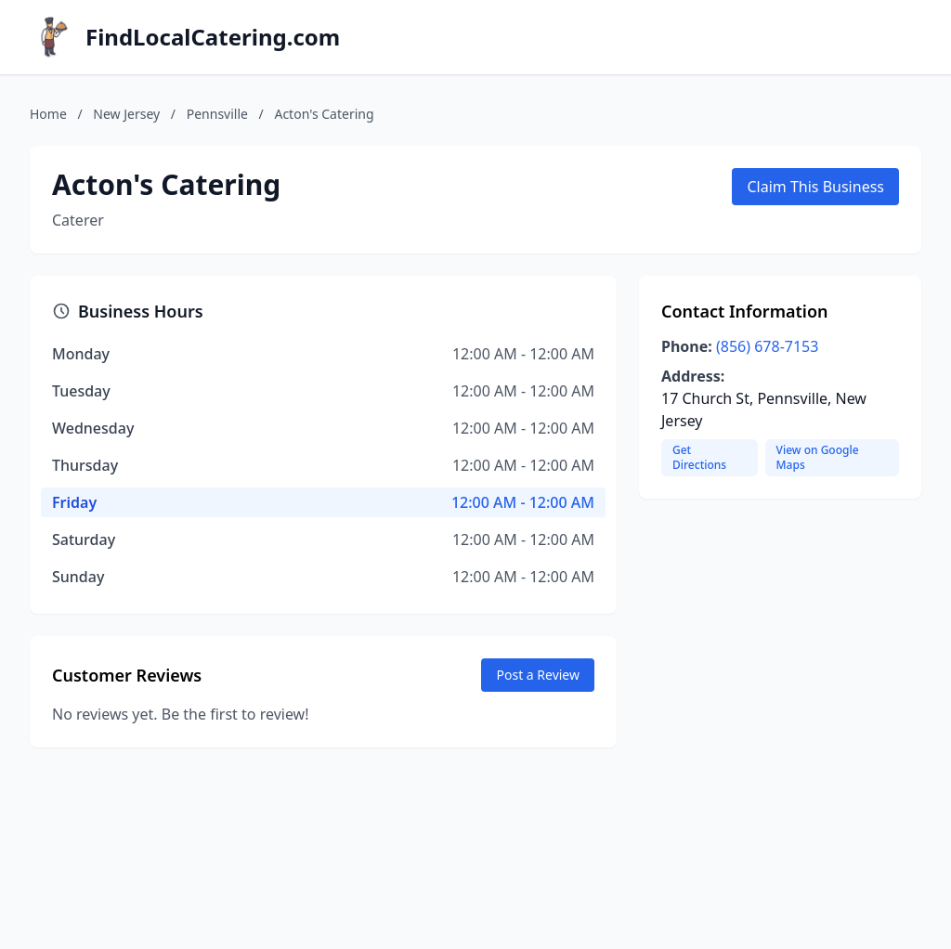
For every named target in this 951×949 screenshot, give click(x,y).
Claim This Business (815, 186)
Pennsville (217, 114)
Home (48, 114)
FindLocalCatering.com (212, 37)
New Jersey (126, 114)
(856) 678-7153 (767, 346)
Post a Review (538, 674)
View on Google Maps (817, 457)
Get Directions (699, 457)
